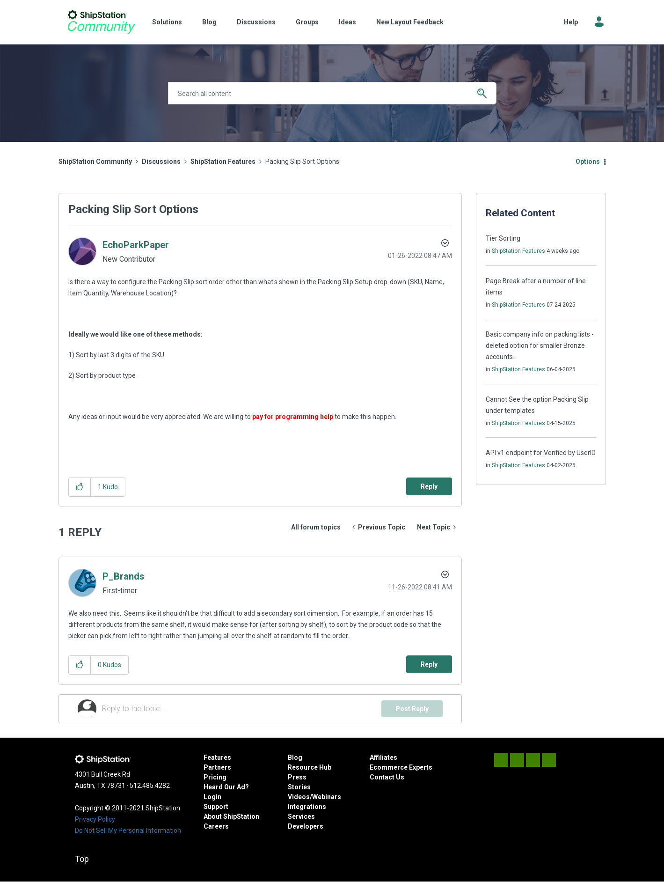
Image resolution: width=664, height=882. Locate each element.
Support (216, 806)
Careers (216, 826)
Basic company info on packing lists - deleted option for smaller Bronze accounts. (540, 345)
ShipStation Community (102, 22)
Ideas (347, 22)
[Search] (332, 93)
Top (82, 859)
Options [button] (588, 161)
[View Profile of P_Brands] (123, 576)
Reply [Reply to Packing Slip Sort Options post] (429, 486)
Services (301, 816)
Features (217, 757)
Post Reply (412, 709)
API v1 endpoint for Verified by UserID (541, 452)
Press (297, 777)
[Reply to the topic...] (242, 708)
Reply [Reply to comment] (429, 664)
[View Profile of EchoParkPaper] (135, 244)
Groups (307, 22)
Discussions (256, 22)
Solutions (167, 22)
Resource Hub (309, 767)
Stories (299, 787)
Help (571, 22)
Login (212, 797)
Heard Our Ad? (226, 787)
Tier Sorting (503, 238)
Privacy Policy (95, 819)
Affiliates (383, 757)
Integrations (307, 806)
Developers (305, 826)
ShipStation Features (222, 161)
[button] (80, 487)
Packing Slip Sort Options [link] (302, 161)
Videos (299, 797)
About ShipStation (231, 816)
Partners (217, 767)
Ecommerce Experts (401, 767)
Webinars (326, 797)
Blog (209, 22)
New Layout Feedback (410, 22)
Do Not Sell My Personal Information (128, 830)
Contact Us (387, 777)
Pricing (215, 777)
